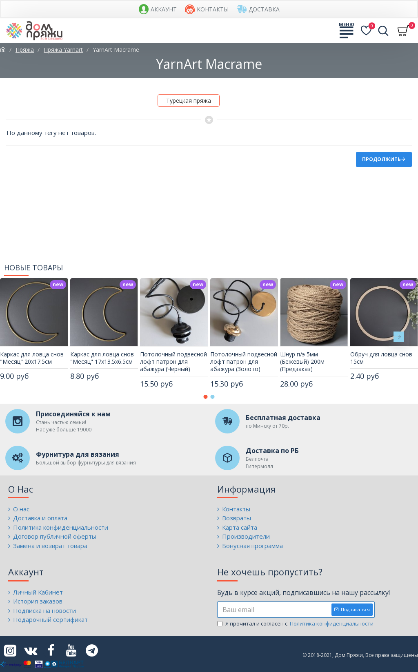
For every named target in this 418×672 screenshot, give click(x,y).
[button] (399, 337)
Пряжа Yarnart (63, 49)
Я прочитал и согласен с (296, 624)
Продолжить (381, 159)
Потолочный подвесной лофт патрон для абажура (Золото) (243, 362)
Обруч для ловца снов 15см (381, 358)
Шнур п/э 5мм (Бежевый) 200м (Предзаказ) (302, 362)
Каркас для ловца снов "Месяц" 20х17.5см (32, 358)
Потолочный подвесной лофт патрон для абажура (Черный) (173, 362)
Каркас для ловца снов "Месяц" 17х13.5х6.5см (102, 358)
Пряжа (25, 49)
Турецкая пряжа (188, 100)
